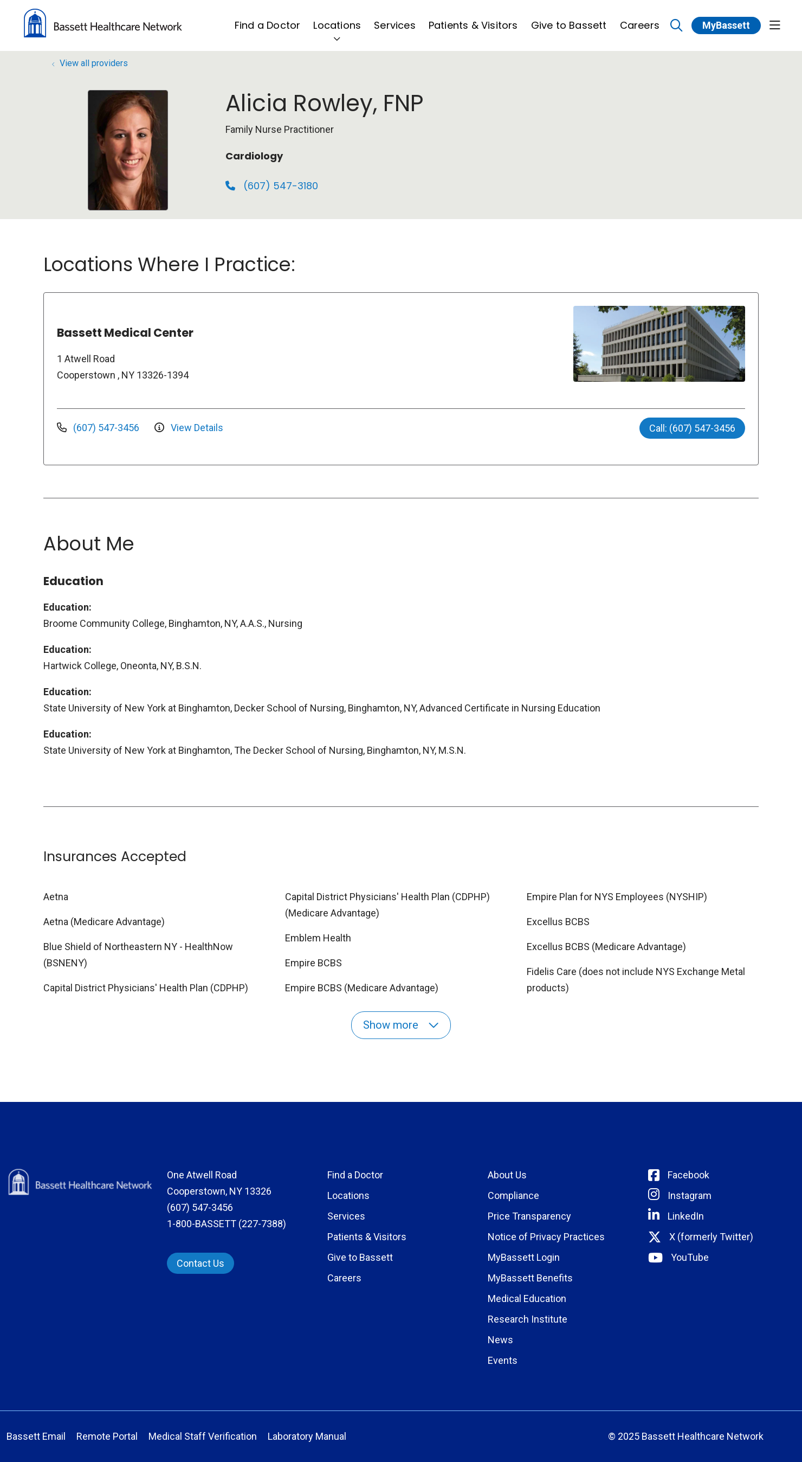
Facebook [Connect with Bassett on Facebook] (688, 1175)
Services (394, 19)
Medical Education (527, 1298)
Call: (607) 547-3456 (692, 428)
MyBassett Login (524, 1257)
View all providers (94, 63)
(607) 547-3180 (271, 186)
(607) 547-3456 (99, 427)
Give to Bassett (569, 19)
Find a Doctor (267, 19)
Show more (401, 1024)
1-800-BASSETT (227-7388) (226, 1223)
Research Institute (527, 1319)
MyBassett (726, 25)
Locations (337, 19)
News (500, 1339)
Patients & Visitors (473, 19)
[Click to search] (676, 26)
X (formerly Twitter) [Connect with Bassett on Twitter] (711, 1236)
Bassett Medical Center (125, 333)
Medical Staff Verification (202, 1436)
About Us (507, 1175)
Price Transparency (529, 1216)
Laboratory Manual (307, 1436)
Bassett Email (36, 1436)
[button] (774, 26)
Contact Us (200, 1263)
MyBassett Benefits (530, 1278)
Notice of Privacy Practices (546, 1236)
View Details (188, 427)
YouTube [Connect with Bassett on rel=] (690, 1257)
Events (503, 1360)
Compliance (513, 1195)
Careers (639, 19)
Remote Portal (107, 1436)
